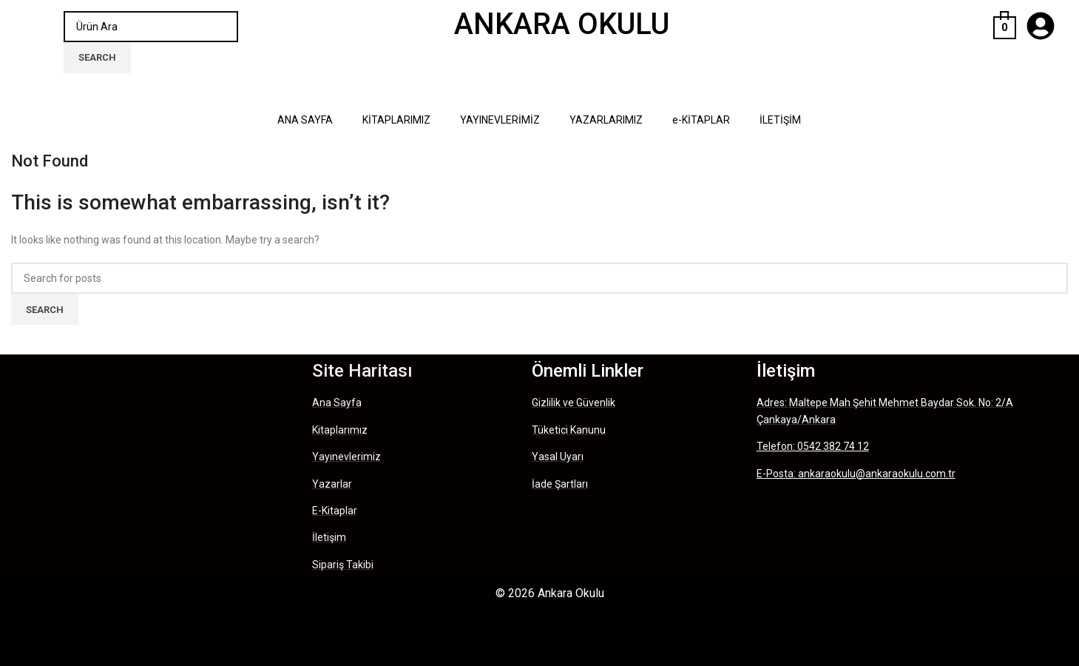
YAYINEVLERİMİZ (500, 120)
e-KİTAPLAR (701, 120)
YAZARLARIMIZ (606, 120)
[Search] (151, 26)
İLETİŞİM (780, 120)
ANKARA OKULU (561, 24)
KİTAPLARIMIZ (396, 120)
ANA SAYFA (305, 120)
